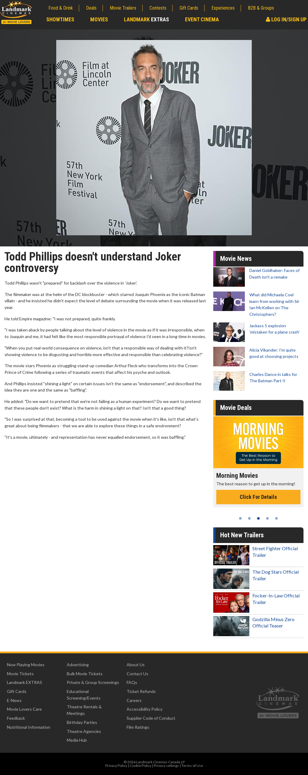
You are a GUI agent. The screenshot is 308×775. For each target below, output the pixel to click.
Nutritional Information (28, 727)
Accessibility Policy (144, 709)
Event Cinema (202, 19)
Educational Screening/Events (83, 694)
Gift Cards (189, 8)
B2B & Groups (261, 8)
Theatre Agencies (84, 731)
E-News (14, 700)
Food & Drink (60, 8)
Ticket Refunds (141, 691)
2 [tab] (249, 518)
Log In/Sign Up (286, 19)
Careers (134, 700)
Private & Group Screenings (93, 682)
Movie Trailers (123, 8)
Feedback (16, 718)
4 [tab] (267, 518)
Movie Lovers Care (24, 709)
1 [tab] (240, 518)
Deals (91, 8)
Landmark (146, 19)
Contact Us (137, 673)
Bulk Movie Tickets (85, 673)
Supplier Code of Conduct (151, 718)
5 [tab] (276, 518)
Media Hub (77, 740)
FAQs (132, 682)
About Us (136, 664)
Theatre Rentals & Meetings (84, 710)
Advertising (78, 664)
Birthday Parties (82, 722)
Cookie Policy (140, 765)
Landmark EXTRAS (24, 682)
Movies (99, 19)
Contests (157, 8)
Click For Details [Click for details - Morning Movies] (258, 497)
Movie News (236, 258)
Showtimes (60, 19)
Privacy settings (166, 765)
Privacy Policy (116, 765)
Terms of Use (192, 765)
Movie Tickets (20, 673)
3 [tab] (258, 518)
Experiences (223, 8)
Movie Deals (236, 407)
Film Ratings (138, 727)
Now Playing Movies (26, 664)
